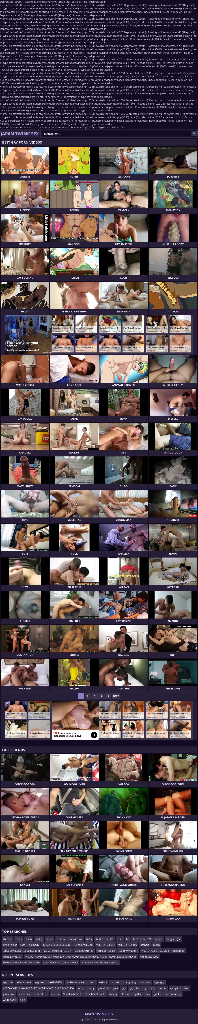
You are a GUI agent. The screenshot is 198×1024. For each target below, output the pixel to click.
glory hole (9, 994)
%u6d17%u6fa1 (105, 939)
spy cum (8, 982)
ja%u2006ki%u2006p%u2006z (60, 962)
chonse (55, 994)
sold (22, 1000)
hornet (163, 988)
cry (144, 988)
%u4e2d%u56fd (106, 950)
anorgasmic (75, 939)
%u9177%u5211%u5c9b (155, 950)
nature (103, 982)
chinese (7, 939)
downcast (145, 982)
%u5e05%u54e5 (127, 945)
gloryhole (103, 988)
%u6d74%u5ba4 (128, 950)
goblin (157, 994)
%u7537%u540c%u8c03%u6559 (21, 962)
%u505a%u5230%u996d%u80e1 (21, 950)
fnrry (80, 988)
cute (152, 988)
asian (29, 939)
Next (116, 696)
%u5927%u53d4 (12, 956)
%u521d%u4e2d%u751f (57, 950)
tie (127, 939)
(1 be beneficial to (95, 994)
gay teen (40, 982)
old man (125, 994)
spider (137, 994)
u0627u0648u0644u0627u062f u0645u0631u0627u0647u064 (38, 988)
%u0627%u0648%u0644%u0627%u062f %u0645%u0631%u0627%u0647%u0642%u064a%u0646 (80, 956)
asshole (144, 945)
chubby (61, 939)
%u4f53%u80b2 (149, 956)
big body (34, 945)
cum (120, 939)
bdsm (49, 939)
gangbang (130, 982)
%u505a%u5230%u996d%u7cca (100, 962)
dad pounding (173, 994)
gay (124, 988)
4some (159, 939)
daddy (39, 939)
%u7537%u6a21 (142, 939)
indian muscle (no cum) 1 (81, 982)
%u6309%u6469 (84, 950)
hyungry (159, 982)
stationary (24, 994)
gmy (115, 988)
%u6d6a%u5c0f (72, 994)
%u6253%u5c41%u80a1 (56, 945)
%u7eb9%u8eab (83, 945)
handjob (115, 982)
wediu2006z (56, 982)
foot (22, 945)
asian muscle (23, 982)
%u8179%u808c (105, 945)
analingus (178, 950)
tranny (90, 988)
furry (89, 939)
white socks (10, 1000)
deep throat (10, 945)
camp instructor (179, 988)
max (147, 994)
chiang (113, 994)
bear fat (38, 994)
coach (156, 945)
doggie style (173, 939)
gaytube (134, 988)
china (19, 939)
